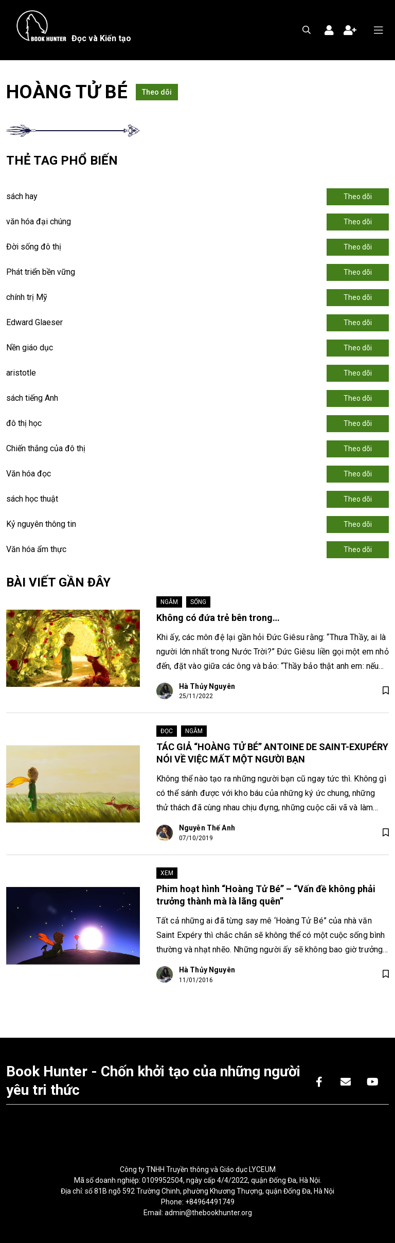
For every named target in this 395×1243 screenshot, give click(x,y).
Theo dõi (157, 92)
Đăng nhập (329, 30)
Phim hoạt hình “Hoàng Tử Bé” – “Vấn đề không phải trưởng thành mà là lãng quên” (265, 895)
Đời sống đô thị (33, 247)
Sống (198, 602)
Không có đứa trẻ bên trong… (218, 617)
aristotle (21, 373)
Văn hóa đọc (28, 473)
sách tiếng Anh (32, 398)
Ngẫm (169, 602)
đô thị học (24, 423)
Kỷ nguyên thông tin (41, 524)
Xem (166, 873)
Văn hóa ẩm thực (36, 549)
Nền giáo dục (29, 347)
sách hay (22, 196)
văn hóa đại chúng (38, 221)
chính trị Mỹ (26, 297)
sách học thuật (32, 499)
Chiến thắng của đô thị (45, 448)
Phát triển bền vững (40, 272)
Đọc (166, 731)
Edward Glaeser (34, 322)
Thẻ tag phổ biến (62, 160)
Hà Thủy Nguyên (207, 686)
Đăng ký (349, 30)
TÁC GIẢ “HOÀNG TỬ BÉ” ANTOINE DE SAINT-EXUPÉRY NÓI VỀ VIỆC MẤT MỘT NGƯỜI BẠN (272, 753)
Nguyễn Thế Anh (207, 828)
